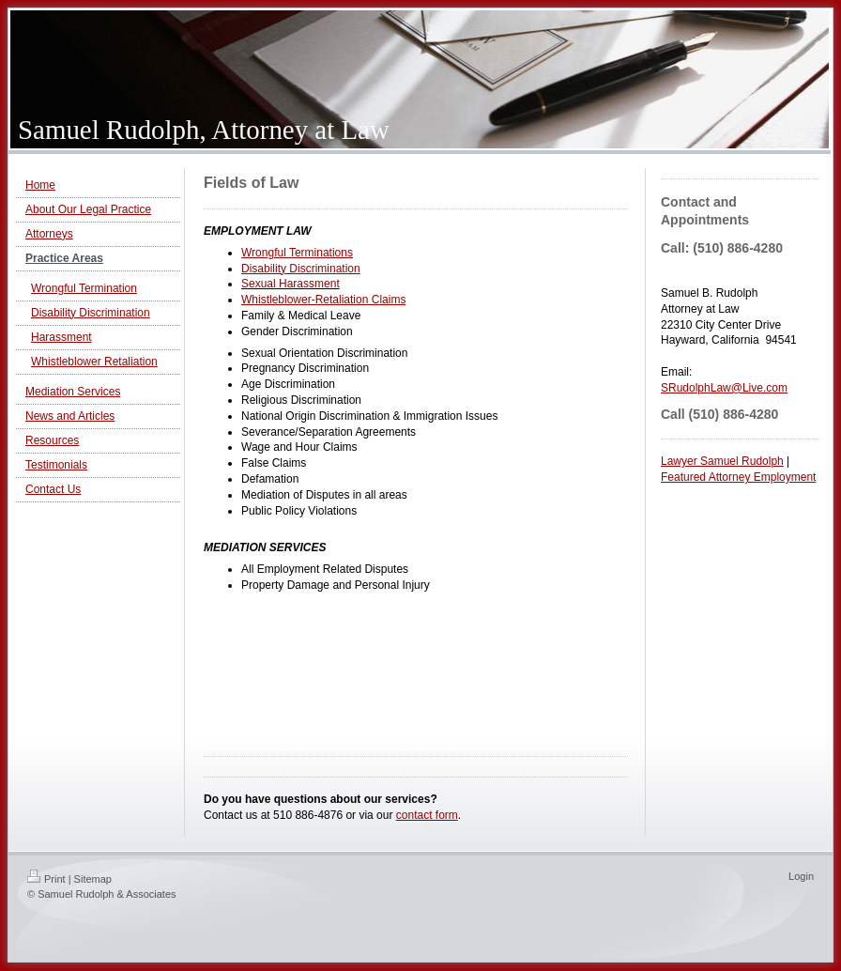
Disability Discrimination (300, 268)
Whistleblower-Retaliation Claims (323, 299)
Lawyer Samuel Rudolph (722, 461)
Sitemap (93, 879)
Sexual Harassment (290, 283)
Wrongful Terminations (297, 252)
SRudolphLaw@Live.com (724, 387)
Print (46, 879)
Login (801, 876)
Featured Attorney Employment (738, 477)
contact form (427, 815)
